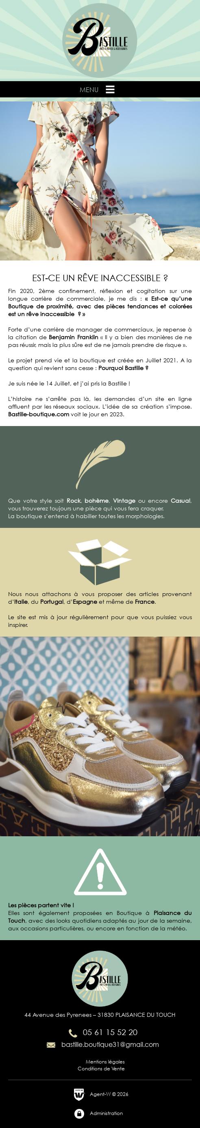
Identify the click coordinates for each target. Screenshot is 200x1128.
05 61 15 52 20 (102, 1032)
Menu (98, 89)
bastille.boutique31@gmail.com (102, 1044)
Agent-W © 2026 (101, 1095)
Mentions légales (105, 1061)
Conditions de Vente (101, 1068)
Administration (98, 1114)
